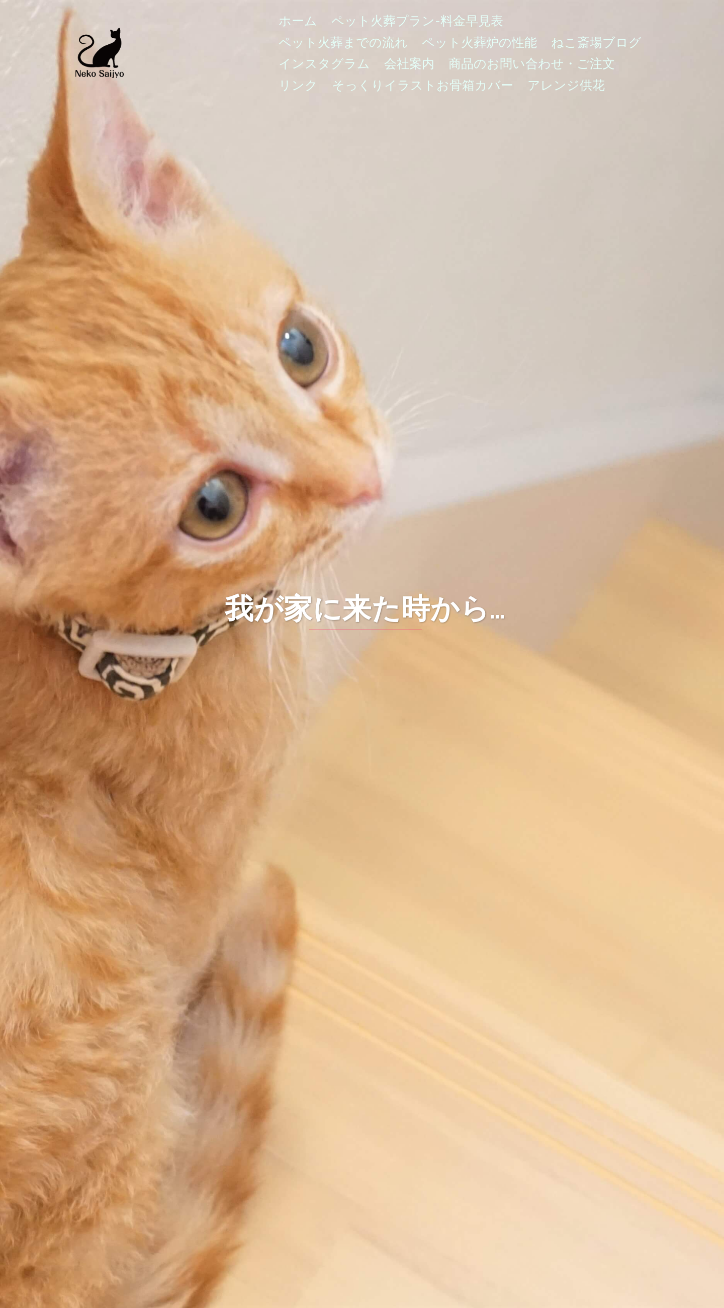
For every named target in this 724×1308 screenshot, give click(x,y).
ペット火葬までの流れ (343, 42)
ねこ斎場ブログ (596, 42)
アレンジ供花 (566, 85)
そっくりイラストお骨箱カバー (422, 85)
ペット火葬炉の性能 (479, 42)
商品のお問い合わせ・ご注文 (531, 63)
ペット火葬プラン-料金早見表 (417, 20)
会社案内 (409, 63)
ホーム (298, 20)
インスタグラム (324, 63)
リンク (298, 85)
